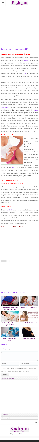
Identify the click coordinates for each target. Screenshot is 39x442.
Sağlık (26, 60)
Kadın (25, 74)
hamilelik (9, 210)
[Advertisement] (19, 26)
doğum (35, 110)
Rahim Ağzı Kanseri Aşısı (29, 307)
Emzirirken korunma (29, 338)
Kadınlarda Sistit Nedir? (29, 323)
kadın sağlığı (5, 107)
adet (8, 261)
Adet (13, 168)
